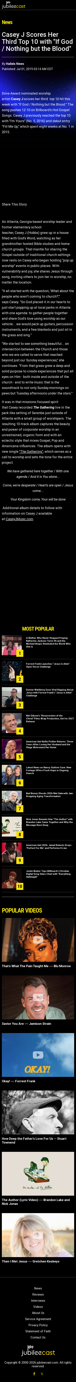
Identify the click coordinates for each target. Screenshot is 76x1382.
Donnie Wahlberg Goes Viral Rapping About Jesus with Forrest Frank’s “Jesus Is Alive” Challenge (49, 692)
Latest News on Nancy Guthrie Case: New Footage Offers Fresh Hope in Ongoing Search (48, 770)
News (38, 1288)
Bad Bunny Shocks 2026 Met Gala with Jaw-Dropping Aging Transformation (50, 795)
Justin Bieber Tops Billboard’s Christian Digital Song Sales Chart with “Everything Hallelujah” (48, 874)
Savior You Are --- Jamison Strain (26, 1024)
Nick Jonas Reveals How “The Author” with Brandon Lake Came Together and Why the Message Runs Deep (49, 822)
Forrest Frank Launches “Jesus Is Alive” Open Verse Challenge (48, 665)
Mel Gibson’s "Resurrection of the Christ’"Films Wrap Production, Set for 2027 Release (50, 718)
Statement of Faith (38, 1331)
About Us (38, 1313)
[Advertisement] (38, 607)
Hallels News (15, 64)
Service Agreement (38, 1319)
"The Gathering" (31, 451)
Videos (38, 1307)
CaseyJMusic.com (19, 519)
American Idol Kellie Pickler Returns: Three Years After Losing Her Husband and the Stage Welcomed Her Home (49, 744)
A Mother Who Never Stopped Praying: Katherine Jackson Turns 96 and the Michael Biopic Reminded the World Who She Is (48, 642)
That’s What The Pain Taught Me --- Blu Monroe (36, 966)
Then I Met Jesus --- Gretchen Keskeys (30, 1261)
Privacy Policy (38, 1325)
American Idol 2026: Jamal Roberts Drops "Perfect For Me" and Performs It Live (48, 846)
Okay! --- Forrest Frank (18, 1081)
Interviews (38, 1300)
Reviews (38, 1294)
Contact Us (38, 1337)
